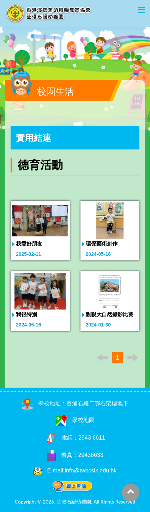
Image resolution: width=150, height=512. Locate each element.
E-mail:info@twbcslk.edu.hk (82, 470)
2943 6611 (91, 438)
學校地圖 (75, 420)
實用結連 (33, 138)
